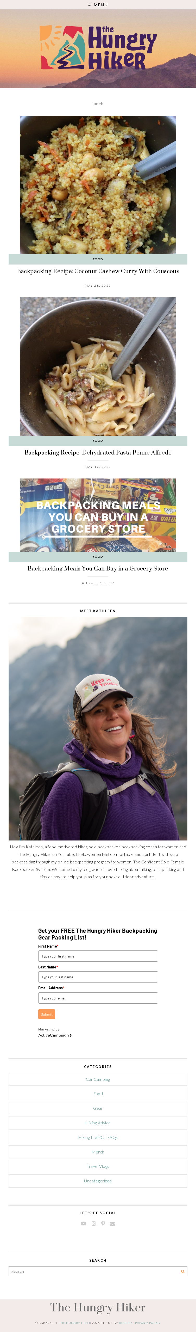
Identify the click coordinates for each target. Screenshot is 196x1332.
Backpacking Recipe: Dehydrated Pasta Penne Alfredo (98, 452)
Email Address (51, 988)
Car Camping (98, 1079)
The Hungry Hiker (98, 1307)
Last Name (48, 967)
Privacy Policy (148, 1322)
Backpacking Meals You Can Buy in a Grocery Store (98, 568)
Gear (98, 1108)
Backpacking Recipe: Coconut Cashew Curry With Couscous (98, 271)
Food (98, 259)
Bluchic (126, 1322)
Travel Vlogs (98, 1166)
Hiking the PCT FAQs (98, 1137)
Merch (98, 1151)
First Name (48, 946)
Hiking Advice (98, 1122)
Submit (47, 1014)
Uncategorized (98, 1180)
